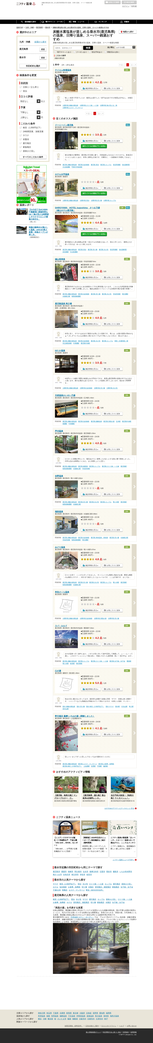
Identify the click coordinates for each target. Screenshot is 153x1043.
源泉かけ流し (126, 884)
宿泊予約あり (97, 52)
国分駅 (117, 706)
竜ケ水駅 (116, 502)
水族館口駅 (66, 296)
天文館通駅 (66, 167)
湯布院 (106, 1016)
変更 (43, 49)
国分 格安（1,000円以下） (95, 706)
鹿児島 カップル (105, 165)
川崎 (44, 1019)
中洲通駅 (76, 343)
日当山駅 (124, 706)
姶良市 (89, 874)
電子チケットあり (64, 52)
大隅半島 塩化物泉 (86, 388)
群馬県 (69, 1013)
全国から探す (40, 42)
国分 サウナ (110, 706)
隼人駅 (131, 706)
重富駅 (129, 661)
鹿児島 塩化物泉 (83, 165)
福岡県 (108, 1013)
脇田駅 (105, 766)
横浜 (40, 1019)
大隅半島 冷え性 (112, 388)
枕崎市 (70, 872)
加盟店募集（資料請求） (74, 1026)
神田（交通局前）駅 (121, 341)
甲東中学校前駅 (77, 167)
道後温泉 (90, 1016)
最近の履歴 (129, 2)
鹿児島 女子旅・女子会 (117, 661)
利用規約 (126, 1032)
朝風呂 (64, 890)
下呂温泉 (71, 1016)
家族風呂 (115, 887)
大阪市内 (82, 1019)
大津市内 (99, 1019)
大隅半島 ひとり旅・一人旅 (89, 105)
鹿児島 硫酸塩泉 (96, 421)
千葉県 (55, 1013)
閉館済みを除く (113, 52)
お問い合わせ (132, 1026)
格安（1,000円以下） (68, 884)
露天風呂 (116, 884)
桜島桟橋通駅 (76, 296)
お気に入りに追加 (113, 88)
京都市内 (90, 1019)
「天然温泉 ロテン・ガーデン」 (81, 917)
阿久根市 (78, 872)
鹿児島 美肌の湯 (108, 421)
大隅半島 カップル (109, 200)
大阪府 (82, 1013)
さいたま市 (61, 1019)
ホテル (55, 887)
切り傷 (84, 887)
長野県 (95, 1013)
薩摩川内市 (94, 872)
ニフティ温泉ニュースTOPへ (123, 860)
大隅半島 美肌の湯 (100, 618)
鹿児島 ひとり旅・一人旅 (110, 466)
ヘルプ (121, 1026)
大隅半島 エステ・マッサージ (73, 108)
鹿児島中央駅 (85, 343)
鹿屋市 (64, 872)
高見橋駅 (66, 252)
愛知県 (102, 1013)
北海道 (88, 1013)
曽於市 (109, 872)
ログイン (125, 6)
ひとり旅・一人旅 (96, 884)
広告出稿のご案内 (92, 1026)
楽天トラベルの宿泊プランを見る (94, 146)
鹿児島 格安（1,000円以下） (72, 766)
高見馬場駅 (117, 165)
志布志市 (66, 874)
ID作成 (134, 6)
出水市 (85, 872)
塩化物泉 (63, 887)
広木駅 (118, 421)
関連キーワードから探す (26, 1022)
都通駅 (65, 424)
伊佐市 (82, 874)
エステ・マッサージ (77, 890)
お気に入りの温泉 (113, 2)
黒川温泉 (98, 1016)
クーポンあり (81, 52)
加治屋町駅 (126, 165)
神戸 (106, 1019)
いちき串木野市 (126, 872)
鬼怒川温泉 (114, 1016)
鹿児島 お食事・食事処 (106, 764)
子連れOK (57, 890)
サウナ (55, 884)
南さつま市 (57, 874)
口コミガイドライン (108, 1026)
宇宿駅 (99, 766)
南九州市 (75, 874)
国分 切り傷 (81, 706)
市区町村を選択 (33, 66)
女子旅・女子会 (127, 887)
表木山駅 (66, 709)
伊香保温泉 (80, 1016)
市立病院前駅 (67, 343)
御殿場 (75, 1019)
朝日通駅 (125, 294)
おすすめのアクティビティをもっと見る (119, 808)
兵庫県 (62, 1013)
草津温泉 (41, 1016)
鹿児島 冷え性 (103, 249)
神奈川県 (41, 1013)
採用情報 (133, 1032)
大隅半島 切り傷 (96, 200)
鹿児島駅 (124, 466)
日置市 (102, 872)
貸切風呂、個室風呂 (103, 887)
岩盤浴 (26, 139)
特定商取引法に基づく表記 (112, 1032)
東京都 (75, 1013)
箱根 (48, 1016)
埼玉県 (49, 1013)
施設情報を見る (91, 88)
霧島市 (115, 872)
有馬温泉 (54, 1016)
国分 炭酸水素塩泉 (69, 706)
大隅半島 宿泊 (84, 200)
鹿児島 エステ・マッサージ (87, 764)
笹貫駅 (93, 766)
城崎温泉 (63, 1016)
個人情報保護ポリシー (93, 1032)
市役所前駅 (117, 294)
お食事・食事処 (74, 887)
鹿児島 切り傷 (92, 249)
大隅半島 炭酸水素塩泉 (70, 105)
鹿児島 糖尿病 (83, 466)
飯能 (69, 1019)
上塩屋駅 (87, 766)
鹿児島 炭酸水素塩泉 (70, 165)
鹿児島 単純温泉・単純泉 (99, 537)
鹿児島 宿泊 (95, 165)
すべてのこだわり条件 (33, 157)
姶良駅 (72, 663)
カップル (108, 884)
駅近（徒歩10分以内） (95, 890)
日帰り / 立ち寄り (31, 87)
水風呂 (91, 887)
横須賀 (50, 1019)
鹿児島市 (56, 872)
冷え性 (85, 884)
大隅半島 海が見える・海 (108, 105)
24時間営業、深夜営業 (33, 131)
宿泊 (79, 884)
